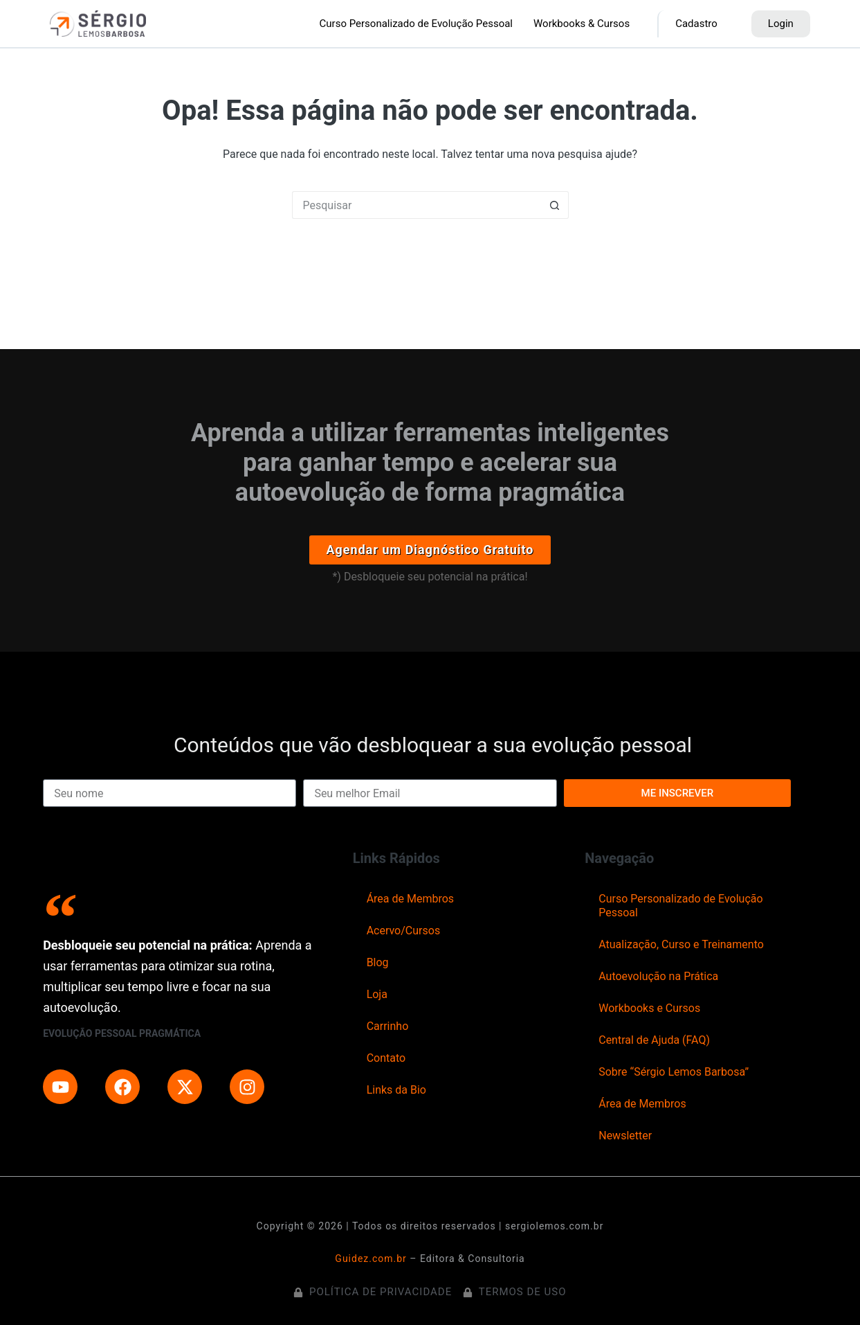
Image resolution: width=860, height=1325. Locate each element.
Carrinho (388, 1026)
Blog (378, 962)
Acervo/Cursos (404, 930)
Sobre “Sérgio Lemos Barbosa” (673, 1071)
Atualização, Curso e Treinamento (681, 944)
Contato (386, 1058)
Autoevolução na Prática (658, 976)
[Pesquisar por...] (416, 205)
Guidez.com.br (371, 1258)
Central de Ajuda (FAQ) (654, 1040)
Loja (377, 994)
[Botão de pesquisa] (555, 205)
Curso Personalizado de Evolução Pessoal (680, 905)
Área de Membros (410, 898)
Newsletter (625, 1135)
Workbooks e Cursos (649, 1008)
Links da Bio (396, 1089)
